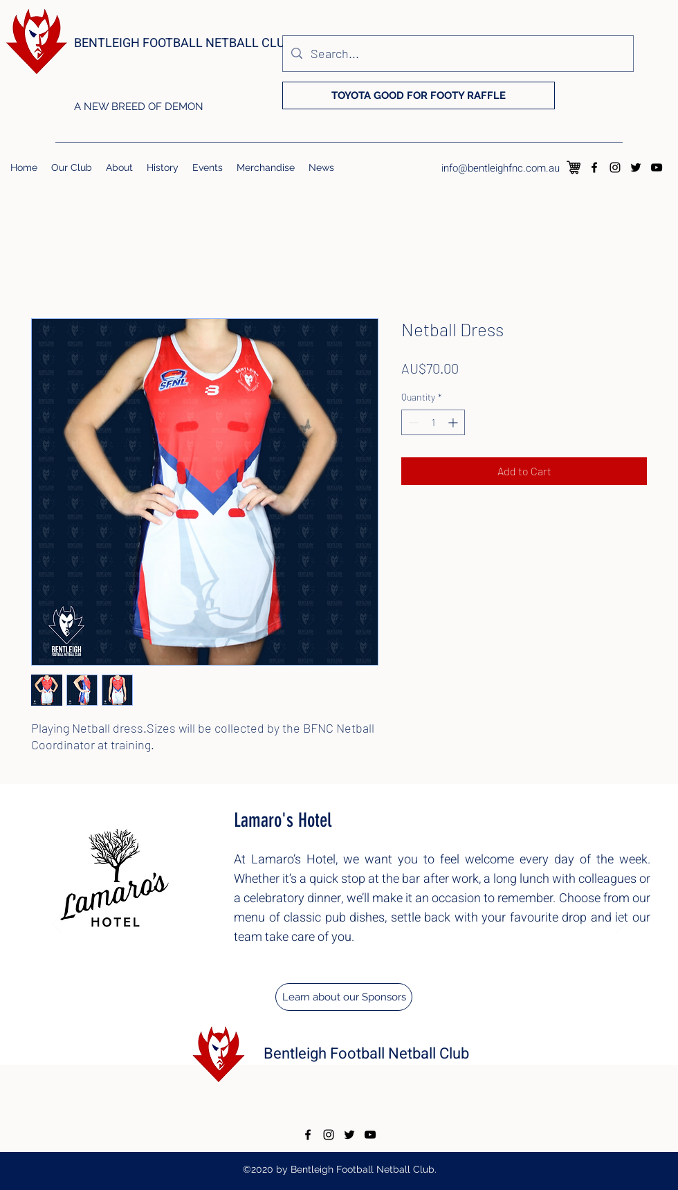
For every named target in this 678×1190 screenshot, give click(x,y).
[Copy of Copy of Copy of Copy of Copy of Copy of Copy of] (347, 1092)
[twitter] (636, 167)
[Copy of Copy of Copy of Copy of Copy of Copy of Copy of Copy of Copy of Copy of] (391, 1092)
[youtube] (656, 167)
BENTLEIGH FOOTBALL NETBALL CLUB (183, 43)
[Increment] (454, 422)
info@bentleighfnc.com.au (500, 168)
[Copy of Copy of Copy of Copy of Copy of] (318, 1092)
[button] (71, 167)
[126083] (573, 167)
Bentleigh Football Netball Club (366, 1054)
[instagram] (615, 167)
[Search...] (457, 53)
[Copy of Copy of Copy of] (289, 1092)
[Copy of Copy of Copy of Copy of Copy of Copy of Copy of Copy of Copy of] (376, 1092)
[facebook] (594, 167)
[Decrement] (412, 422)
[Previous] (57, 924)
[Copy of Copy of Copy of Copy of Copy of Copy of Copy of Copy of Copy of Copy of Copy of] (405, 1092)
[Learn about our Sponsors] (343, 997)
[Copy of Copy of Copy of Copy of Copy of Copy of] (333, 1092)
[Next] (621, 924)
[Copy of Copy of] (274, 1093)
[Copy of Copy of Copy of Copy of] (304, 1092)
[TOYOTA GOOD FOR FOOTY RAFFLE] (418, 95)
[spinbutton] (433, 422)
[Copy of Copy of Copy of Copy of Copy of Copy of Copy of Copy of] (362, 1092)
